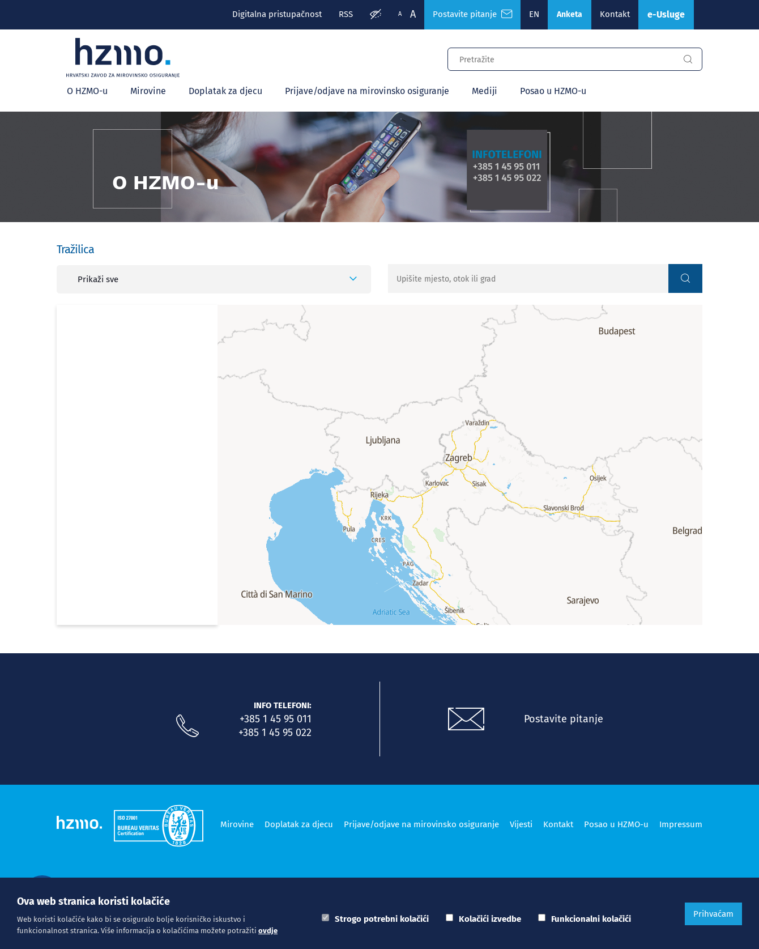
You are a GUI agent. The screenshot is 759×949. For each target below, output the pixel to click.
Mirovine (148, 91)
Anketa (569, 14)
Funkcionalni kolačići (591, 919)
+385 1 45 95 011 (276, 719)
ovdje (268, 930)
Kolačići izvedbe (490, 919)
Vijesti (521, 824)
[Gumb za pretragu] (687, 59)
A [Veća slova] (413, 14)
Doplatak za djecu (225, 91)
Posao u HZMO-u (553, 91)
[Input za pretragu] (560, 57)
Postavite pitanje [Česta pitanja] (472, 14)
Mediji (484, 91)
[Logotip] (123, 58)
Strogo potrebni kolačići (382, 919)
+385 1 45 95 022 (275, 732)
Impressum (680, 824)
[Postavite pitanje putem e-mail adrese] (466, 719)
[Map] (460, 465)
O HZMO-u (87, 91)
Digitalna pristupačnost (277, 14)
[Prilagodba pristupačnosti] (375, 14)
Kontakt (615, 14)
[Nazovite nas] (187, 726)
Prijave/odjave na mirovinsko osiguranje (367, 91)
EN (534, 14)
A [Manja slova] (400, 14)
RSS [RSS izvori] (346, 14)
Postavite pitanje (563, 719)
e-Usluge (666, 14)
